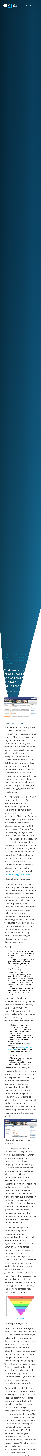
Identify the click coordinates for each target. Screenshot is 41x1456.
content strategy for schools (17, 874)
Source (20, 1318)
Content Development (15, 654)
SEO (12, 657)
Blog (30, 654)
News (6, 657)
